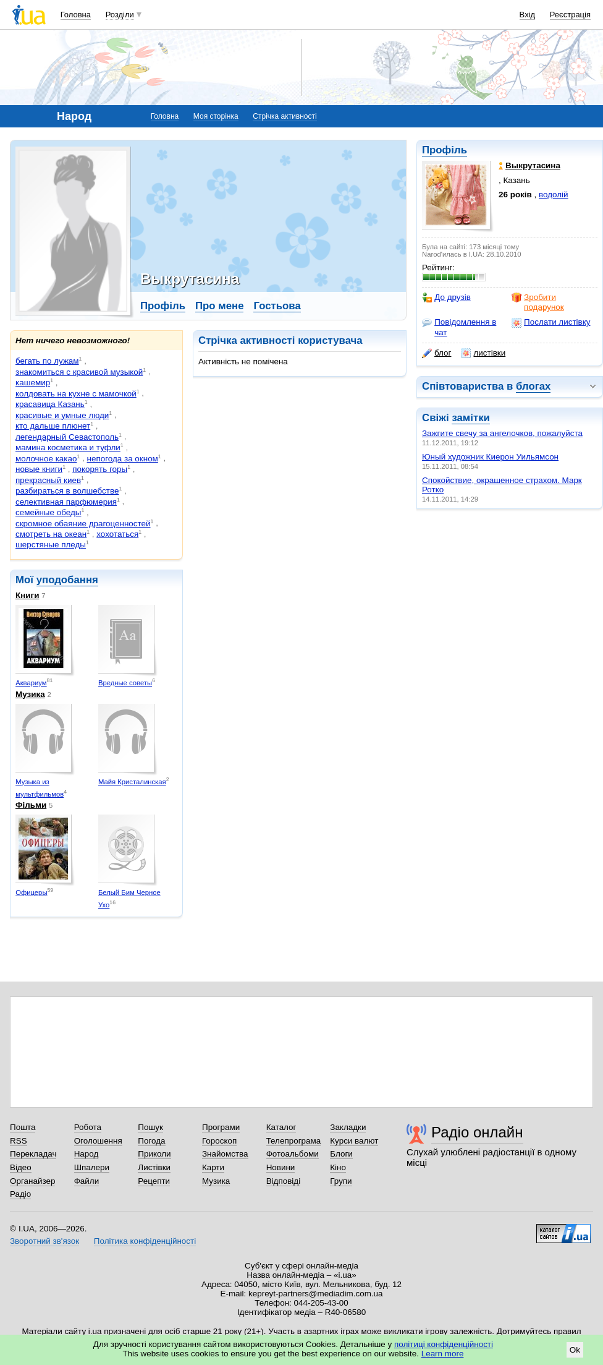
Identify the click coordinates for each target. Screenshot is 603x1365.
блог (436, 353)
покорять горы (99, 469)
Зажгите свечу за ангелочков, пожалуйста (502, 433)
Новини (280, 1167)
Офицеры (31, 892)
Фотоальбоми (292, 1153)
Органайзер (32, 1181)
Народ (86, 1153)
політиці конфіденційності (443, 1344)
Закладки (348, 1127)
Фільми (30, 805)
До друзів (446, 297)
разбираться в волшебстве (67, 490)
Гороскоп (219, 1140)
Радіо (20, 1194)
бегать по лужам (47, 361)
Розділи (120, 14)
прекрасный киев (48, 480)
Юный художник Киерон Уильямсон (490, 456)
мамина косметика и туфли (67, 447)
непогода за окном (122, 458)
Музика (30, 694)
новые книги (38, 469)
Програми (221, 1127)
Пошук (150, 1127)
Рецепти (154, 1181)
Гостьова (276, 306)
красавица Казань (50, 404)
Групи (341, 1181)
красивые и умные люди (62, 415)
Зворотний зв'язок (44, 1241)
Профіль (444, 150)
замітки (471, 418)
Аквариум (30, 683)
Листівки (154, 1167)
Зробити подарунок (538, 302)
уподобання (67, 580)
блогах (533, 386)
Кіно (338, 1167)
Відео (21, 1167)
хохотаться (117, 534)
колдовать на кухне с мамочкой (76, 393)
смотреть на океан (50, 534)
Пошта (22, 1127)
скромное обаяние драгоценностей (83, 523)
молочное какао (46, 458)
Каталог (281, 1127)
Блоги (341, 1153)
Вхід (528, 14)
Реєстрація (570, 14)
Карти (213, 1167)
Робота (87, 1127)
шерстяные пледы (50, 544)
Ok (575, 1349)
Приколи (154, 1153)
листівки (483, 353)
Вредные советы (125, 683)
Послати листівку (551, 322)
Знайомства (225, 1153)
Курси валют (354, 1140)
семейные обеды (48, 512)
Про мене (219, 306)
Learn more (442, 1353)
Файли (86, 1181)
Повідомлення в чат (459, 326)
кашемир (32, 382)
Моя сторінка (215, 116)
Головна (76, 14)
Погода (151, 1140)
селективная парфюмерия (66, 502)
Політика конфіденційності (145, 1241)
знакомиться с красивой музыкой (79, 372)
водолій (553, 194)
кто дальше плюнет (52, 425)
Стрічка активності (284, 116)
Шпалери (91, 1167)
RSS (18, 1140)
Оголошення (98, 1140)
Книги (27, 595)
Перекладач (33, 1153)
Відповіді (283, 1181)
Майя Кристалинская (132, 781)
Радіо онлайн (477, 1132)
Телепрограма (293, 1140)
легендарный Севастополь (67, 437)
